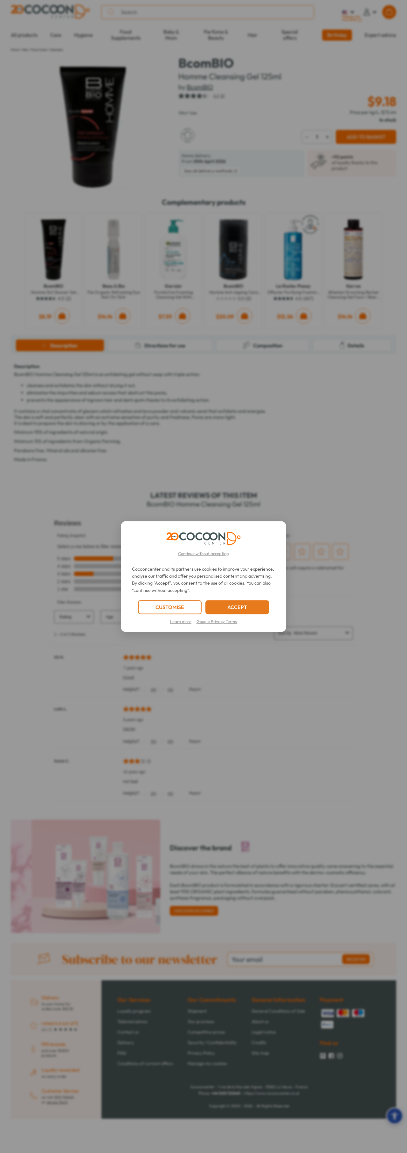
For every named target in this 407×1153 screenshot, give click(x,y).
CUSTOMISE (169, 607)
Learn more (180, 621)
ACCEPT (237, 607)
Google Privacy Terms (217, 621)
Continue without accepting (203, 553)
